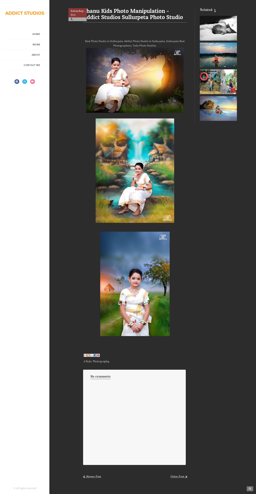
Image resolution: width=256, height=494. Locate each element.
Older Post (177, 476)
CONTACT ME (32, 65)
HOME (36, 34)
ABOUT (36, 55)
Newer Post (93, 476)
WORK (36, 44)
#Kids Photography (96, 361)
